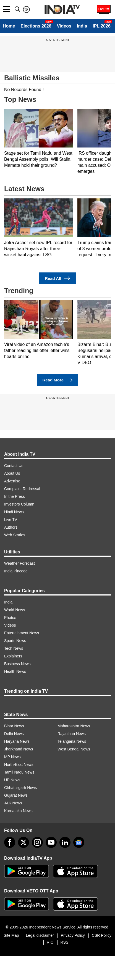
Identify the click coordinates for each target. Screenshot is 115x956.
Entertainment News (21, 633)
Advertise (12, 481)
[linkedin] (64, 842)
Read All (57, 278)
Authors (10, 527)
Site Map (11, 935)
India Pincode (16, 571)
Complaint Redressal (22, 489)
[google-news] (78, 842)
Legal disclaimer (40, 935)
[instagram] (37, 842)
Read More (57, 380)
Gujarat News (16, 795)
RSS (65, 942)
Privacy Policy (73, 935)
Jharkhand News (18, 749)
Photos (10, 617)
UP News (12, 780)
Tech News (13, 648)
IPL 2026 (102, 26)
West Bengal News (74, 749)
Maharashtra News (74, 726)
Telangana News (72, 741)
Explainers (13, 656)
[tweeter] (23, 842)
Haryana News (17, 741)
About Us (12, 473)
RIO (50, 942)
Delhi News (14, 733)
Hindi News (14, 512)
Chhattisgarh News (20, 787)
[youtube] (51, 842)
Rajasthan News (72, 733)
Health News (15, 671)
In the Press (14, 496)
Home (9, 26)
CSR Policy (101, 935)
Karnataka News (18, 810)
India (82, 26)
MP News (12, 757)
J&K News (13, 803)
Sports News (15, 640)
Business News (17, 664)
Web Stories (14, 535)
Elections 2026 (35, 26)
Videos (64, 26)
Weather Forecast (19, 563)
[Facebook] (9, 842)
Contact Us (13, 465)
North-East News (18, 764)
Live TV (10, 519)
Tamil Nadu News (19, 772)
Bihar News (14, 726)
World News (14, 610)
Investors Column (19, 504)
